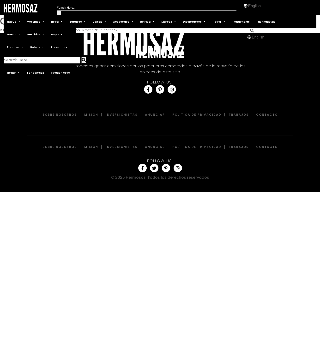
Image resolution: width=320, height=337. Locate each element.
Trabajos (239, 114)
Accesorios (123, 21)
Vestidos (35, 21)
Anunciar (155, 114)
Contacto (267, 114)
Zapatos (77, 21)
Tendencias (241, 22)
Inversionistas (122, 114)
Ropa (57, 21)
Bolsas (99, 21)
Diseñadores (194, 21)
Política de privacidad (196, 114)
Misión (91, 114)
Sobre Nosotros (59, 114)
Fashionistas (265, 22)
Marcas (168, 21)
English (254, 6)
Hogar (218, 21)
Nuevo (13, 21)
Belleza (147, 21)
